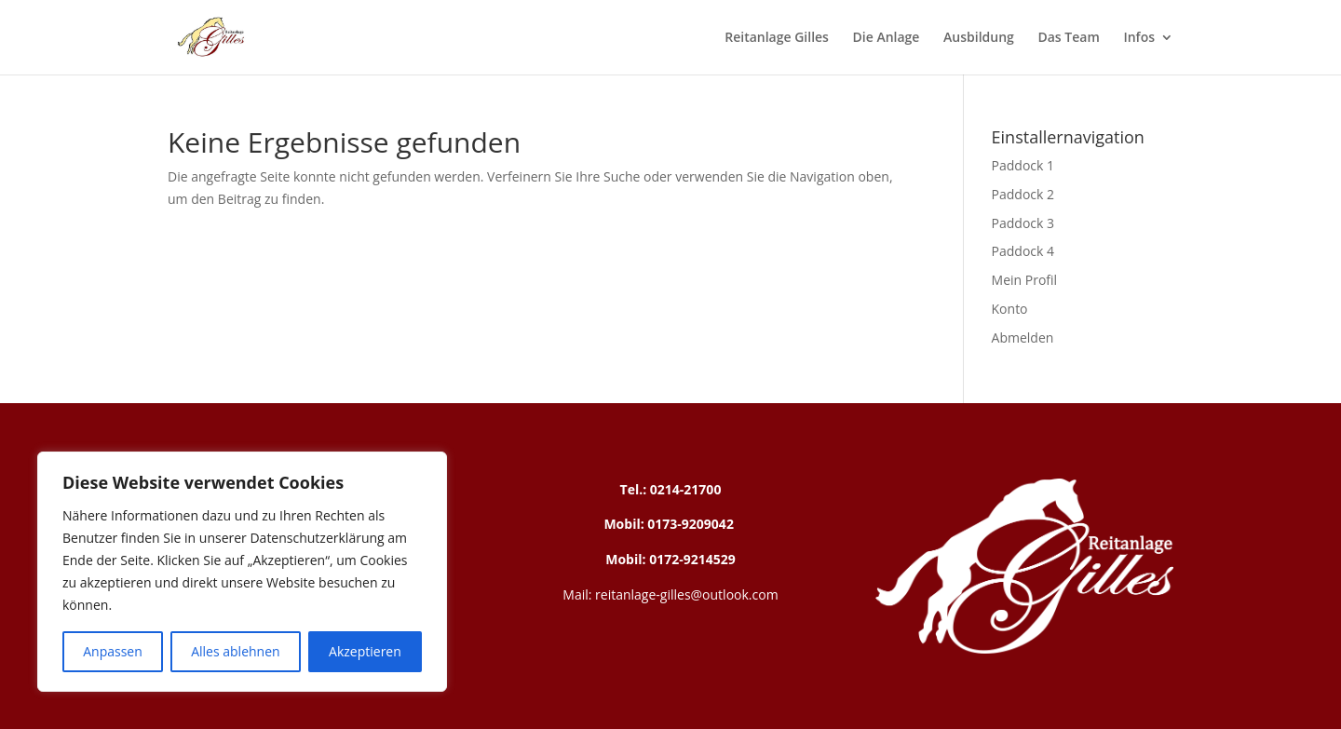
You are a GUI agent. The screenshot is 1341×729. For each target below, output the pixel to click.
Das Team (1068, 38)
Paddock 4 (1023, 251)
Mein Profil (1025, 280)
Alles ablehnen (235, 651)
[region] (242, 572)
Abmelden (1023, 337)
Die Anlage (886, 38)
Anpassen (112, 651)
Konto (1010, 308)
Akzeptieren (365, 651)
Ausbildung (978, 38)
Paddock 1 (1023, 165)
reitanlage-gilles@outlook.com (684, 594)
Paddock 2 (1023, 194)
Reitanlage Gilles (777, 38)
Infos (1139, 38)
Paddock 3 (1023, 223)
